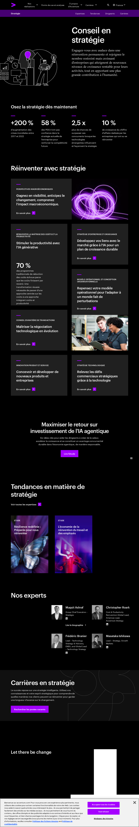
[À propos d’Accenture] (75, 5)
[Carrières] (91, 5)
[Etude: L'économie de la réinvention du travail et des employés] (73, 544)
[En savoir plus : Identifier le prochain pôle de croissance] (100, 244)
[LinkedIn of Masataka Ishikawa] (107, 647)
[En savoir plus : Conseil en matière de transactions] (39, 330)
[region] (69, 812)
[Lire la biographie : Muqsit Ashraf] (76, 625)
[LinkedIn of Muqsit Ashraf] (66, 618)
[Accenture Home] (13, 5)
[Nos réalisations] (31, 5)
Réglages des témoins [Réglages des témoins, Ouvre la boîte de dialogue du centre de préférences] (103, 819)
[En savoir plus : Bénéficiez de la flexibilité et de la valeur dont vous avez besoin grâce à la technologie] (100, 375)
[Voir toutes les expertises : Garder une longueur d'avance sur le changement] (26, 504)
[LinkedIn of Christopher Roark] (107, 624)
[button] (69, 453)
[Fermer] (135, 803)
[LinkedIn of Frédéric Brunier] (66, 652)
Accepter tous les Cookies (103, 805)
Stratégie (15, 13)
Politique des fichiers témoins (45, 821)
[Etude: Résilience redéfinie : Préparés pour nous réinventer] (29, 544)
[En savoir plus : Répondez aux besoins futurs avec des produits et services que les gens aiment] (39, 375)
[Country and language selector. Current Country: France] (119, 5)
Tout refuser (103, 812)
